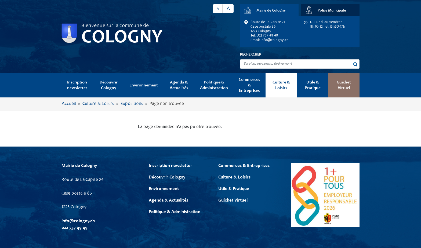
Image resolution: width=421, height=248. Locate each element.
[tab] (269, 10)
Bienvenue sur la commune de (115, 26)
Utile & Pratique (313, 85)
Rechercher (250, 55)
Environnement (143, 85)
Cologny (121, 38)
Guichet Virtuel (344, 85)
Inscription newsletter (77, 85)
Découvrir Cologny (109, 85)
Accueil (69, 104)
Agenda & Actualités (179, 85)
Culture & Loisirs (281, 85)
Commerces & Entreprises (249, 85)
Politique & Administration (214, 85)
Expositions (132, 104)
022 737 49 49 (74, 228)
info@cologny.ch (275, 40)
